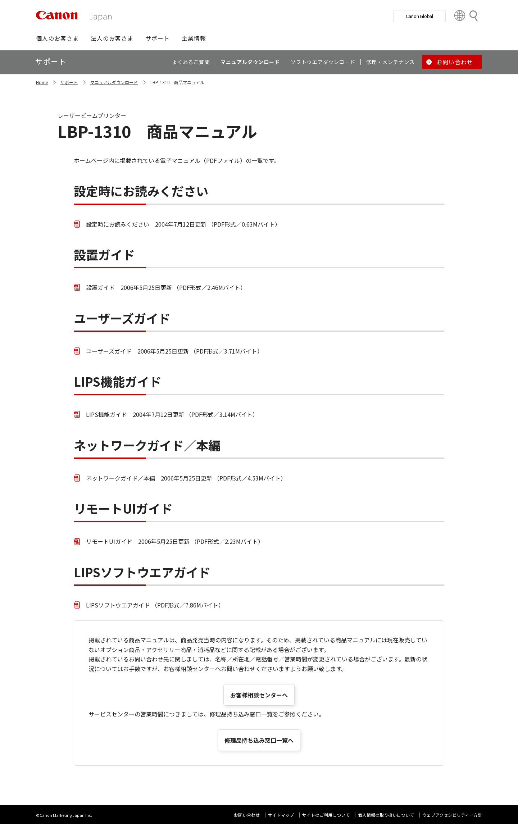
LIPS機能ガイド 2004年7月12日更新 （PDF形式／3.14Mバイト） (172, 414)
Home (42, 82)
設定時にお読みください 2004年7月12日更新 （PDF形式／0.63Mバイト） (183, 224)
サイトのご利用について (326, 815)
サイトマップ (281, 815)
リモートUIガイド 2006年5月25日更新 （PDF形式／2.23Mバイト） (175, 541)
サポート (69, 82)
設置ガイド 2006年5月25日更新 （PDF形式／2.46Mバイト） (166, 287)
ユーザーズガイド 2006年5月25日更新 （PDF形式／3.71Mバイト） (174, 351)
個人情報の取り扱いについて (386, 815)
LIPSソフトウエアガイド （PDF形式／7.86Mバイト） (155, 605)
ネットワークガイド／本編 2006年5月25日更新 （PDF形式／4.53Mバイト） (186, 478)
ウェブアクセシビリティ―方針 (452, 815)
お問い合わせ (247, 815)
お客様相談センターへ (259, 695)
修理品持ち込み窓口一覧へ (259, 740)
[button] (57, 38)
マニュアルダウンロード (114, 82)
